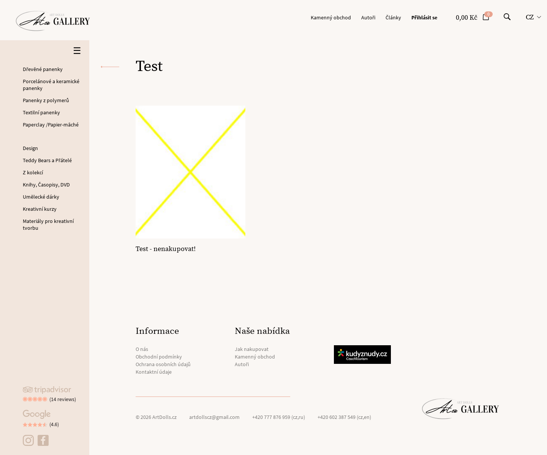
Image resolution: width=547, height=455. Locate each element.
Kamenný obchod (331, 17)
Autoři (368, 17)
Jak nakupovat (252, 349)
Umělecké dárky (41, 196)
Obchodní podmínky (159, 356)
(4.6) (54, 424)
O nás (142, 349)
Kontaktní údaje (154, 371)
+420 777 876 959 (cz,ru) (278, 417)
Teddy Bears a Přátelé (47, 160)
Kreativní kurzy (40, 208)
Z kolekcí (33, 172)
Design (30, 148)
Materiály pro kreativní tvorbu (48, 224)
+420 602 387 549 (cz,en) (344, 417)
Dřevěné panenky (43, 69)
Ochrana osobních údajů (163, 364)
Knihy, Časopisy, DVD (46, 184)
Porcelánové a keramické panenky (51, 85)
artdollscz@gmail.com (214, 417)
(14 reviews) (62, 399)
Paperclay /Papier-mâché (51, 124)
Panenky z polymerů (46, 100)
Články (393, 17)
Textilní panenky (41, 112)
